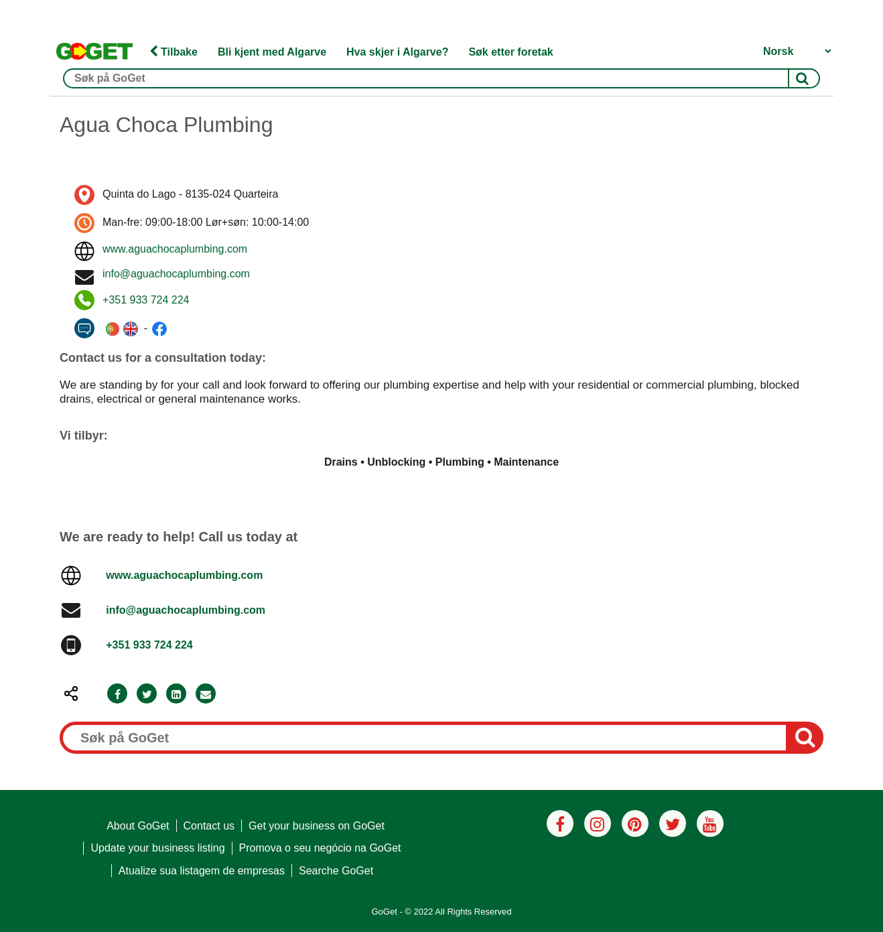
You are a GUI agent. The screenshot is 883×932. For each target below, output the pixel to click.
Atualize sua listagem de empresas (202, 870)
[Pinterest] (635, 823)
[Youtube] (710, 823)
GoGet (384, 912)
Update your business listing (157, 848)
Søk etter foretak (510, 52)
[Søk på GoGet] (441, 78)
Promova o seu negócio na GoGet (320, 848)
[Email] (205, 694)
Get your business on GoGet (317, 825)
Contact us (209, 825)
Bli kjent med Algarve (272, 52)
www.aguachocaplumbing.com (175, 249)
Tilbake (173, 52)
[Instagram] (597, 823)
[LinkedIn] (176, 694)
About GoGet (138, 825)
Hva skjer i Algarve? (397, 52)
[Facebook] (117, 694)
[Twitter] (146, 694)
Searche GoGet (336, 870)
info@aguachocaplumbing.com (176, 273)
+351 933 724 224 (146, 300)
